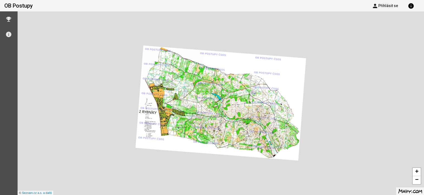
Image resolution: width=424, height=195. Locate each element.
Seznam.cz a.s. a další (37, 192)
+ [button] (417, 172)
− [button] (417, 180)
